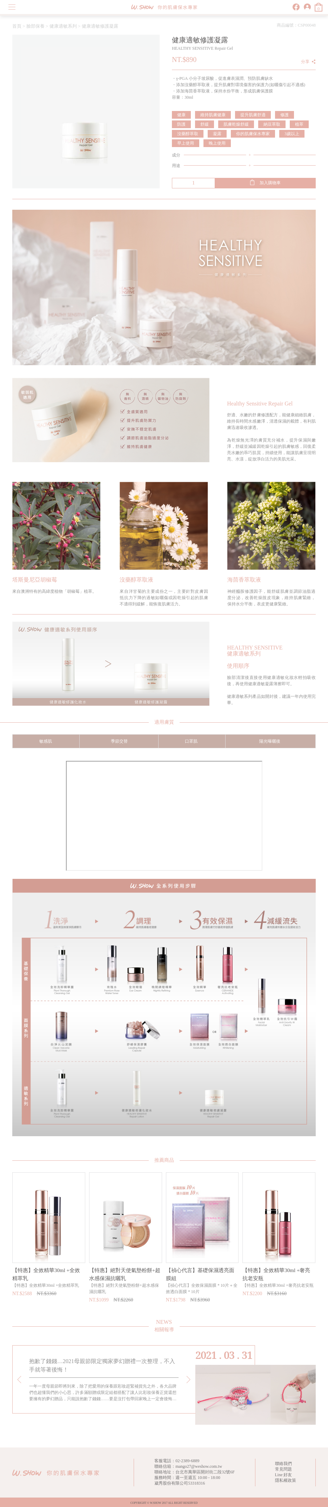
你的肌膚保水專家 (253, 133)
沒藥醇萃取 (187, 133)
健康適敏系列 (63, 26)
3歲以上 (292, 133)
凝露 (217, 133)
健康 (181, 114)
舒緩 (204, 124)
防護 (181, 124)
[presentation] (19, 1379)
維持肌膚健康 (213, 114)
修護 (284, 114)
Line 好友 (283, 1474)
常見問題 (283, 1469)
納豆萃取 (271, 124)
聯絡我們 (283, 1463)
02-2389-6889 (187, 1460)
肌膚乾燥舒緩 (236, 124)
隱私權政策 (285, 1480)
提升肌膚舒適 (253, 114)
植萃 (299, 124)
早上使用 (185, 143)
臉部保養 (35, 26)
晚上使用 (217, 143)
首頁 (16, 26)
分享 (305, 61)
